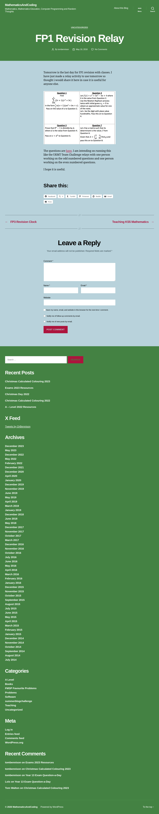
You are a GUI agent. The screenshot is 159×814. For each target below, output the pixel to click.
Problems (11, 692)
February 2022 (13, 463)
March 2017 (12, 540)
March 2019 (12, 505)
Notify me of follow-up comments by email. (63, 316)
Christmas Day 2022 (17, 394)
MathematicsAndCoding (21, 4)
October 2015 (13, 595)
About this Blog (121, 8)
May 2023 (10, 450)
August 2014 (12, 655)
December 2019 (14, 484)
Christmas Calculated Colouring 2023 (27, 381)
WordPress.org (14, 742)
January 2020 (13, 480)
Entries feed (12, 733)
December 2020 (14, 471)
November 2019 (14, 488)
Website (47, 298)
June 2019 (11, 493)
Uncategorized (79, 27)
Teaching (10, 705)
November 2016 (14, 548)
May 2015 (10, 617)
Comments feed (14, 738)
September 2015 (15, 599)
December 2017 (14, 527)
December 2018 (14, 514)
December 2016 (14, 544)
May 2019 (10, 497)
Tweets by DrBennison (18, 426)
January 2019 (13, 510)
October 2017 (13, 535)
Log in (9, 729)
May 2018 (10, 523)
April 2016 (11, 569)
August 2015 (12, 604)
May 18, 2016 (82, 49)
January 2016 (13, 582)
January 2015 (13, 634)
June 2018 (11, 518)
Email (84, 285)
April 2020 (11, 475)
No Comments (101, 49)
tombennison (63, 49)
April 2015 (11, 621)
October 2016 (13, 552)
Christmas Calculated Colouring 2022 (27, 400)
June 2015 (11, 612)
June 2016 (11, 561)
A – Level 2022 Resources (20, 406)
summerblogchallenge (18, 701)
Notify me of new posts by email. (59, 321)
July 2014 (11, 659)
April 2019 (11, 501)
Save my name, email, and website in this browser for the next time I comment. (77, 310)
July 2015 (11, 608)
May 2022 (10, 458)
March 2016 (12, 574)
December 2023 (14, 446)
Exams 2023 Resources (19, 387)
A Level (9, 679)
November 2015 (14, 591)
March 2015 (12, 625)
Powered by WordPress (52, 807)
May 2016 (10, 565)
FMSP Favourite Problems (21, 688)
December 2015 (14, 587)
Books (9, 684)
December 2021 (14, 467)
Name (47, 285)
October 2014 (13, 646)
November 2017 (14, 531)
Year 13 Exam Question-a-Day (43, 775)
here (69, 151)
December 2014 (14, 638)
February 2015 (13, 629)
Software (10, 696)
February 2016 (13, 578)
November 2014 (14, 642)
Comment (48, 261)
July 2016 (11, 557)
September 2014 (15, 651)
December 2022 (14, 454)
